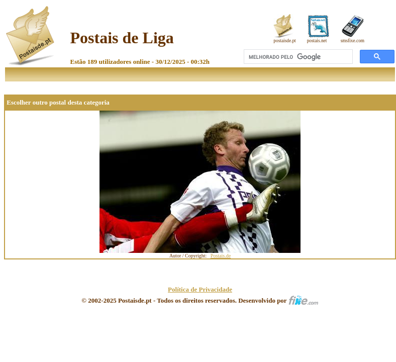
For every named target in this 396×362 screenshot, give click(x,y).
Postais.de (221, 255)
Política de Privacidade (200, 289)
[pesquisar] (297, 56)
